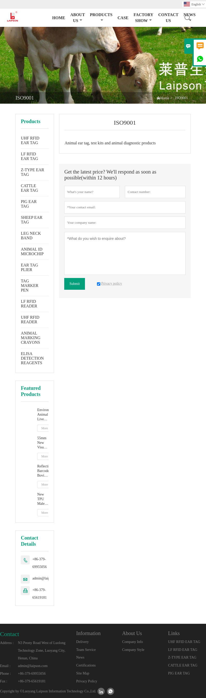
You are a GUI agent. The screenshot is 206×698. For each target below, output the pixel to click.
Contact (9, 634)
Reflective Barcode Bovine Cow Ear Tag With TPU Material (43, 471)
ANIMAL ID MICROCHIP (32, 251)
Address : (7, 643)
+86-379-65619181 (39, 593)
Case (122, 18)
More (44, 428)
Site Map (82, 673)
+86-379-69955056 (39, 563)
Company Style (133, 650)
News (80, 657)
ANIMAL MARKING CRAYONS (30, 338)
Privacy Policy (86, 681)
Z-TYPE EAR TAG (32, 172)
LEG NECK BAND (31, 235)
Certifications (86, 665)
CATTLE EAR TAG (29, 188)
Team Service (86, 650)
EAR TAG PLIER (29, 267)
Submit (74, 284)
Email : (5, 666)
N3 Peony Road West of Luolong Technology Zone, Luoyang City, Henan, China (42, 650)
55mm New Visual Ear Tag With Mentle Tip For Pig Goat (42, 443)
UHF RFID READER (30, 319)
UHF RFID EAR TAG (30, 140)
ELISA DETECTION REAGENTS (32, 358)
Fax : (3, 681)
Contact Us (168, 18)
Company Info (132, 642)
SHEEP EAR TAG (31, 219)
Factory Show (143, 18)
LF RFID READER (29, 303)
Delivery (82, 642)
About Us (77, 18)
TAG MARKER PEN (29, 285)
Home (58, 18)
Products (101, 17)
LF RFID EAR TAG (29, 156)
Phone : (5, 673)
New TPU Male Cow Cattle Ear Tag (42, 499)
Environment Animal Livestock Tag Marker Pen (43, 415)
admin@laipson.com (47, 578)
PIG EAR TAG (29, 203)
